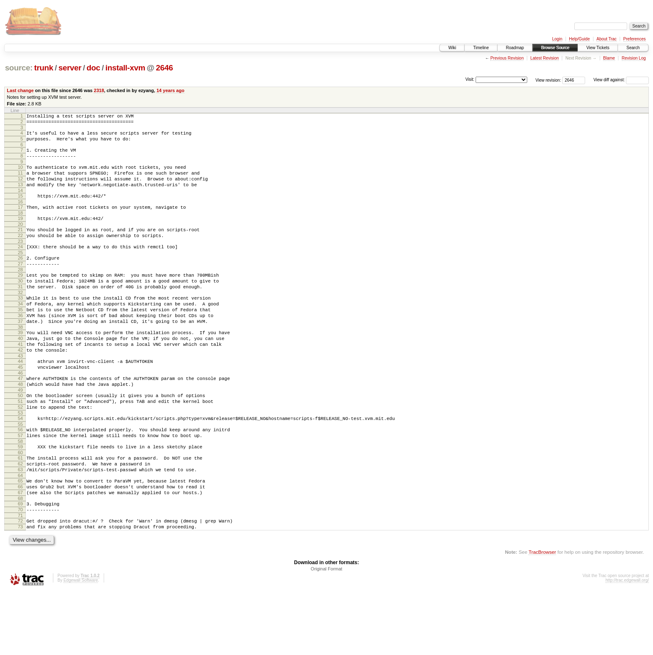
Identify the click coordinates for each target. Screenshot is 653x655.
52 (20, 452)
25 (20, 272)
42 (20, 386)
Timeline (481, 47)
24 (20, 265)
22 (20, 252)
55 (20, 471)
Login (557, 39)
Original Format (326, 632)
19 (20, 233)
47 (20, 418)
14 (20, 202)
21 (20, 245)
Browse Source (555, 47)
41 (20, 379)
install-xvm (125, 67)
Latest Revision (544, 58)
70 (20, 569)
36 (20, 345)
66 (20, 542)
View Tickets (597, 47)
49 (20, 432)
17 (20, 220)
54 (20, 464)
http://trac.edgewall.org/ (627, 644)
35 (20, 338)
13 (20, 195)
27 (20, 285)
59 (20, 496)
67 (20, 550)
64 (20, 530)
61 (20, 509)
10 (20, 174)
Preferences (634, 39)
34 (20, 331)
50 (20, 437)
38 (20, 359)
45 (20, 405)
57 (20, 484)
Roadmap (515, 47)
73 (20, 589)
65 (20, 535)
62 (20, 516)
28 (20, 292)
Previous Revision (506, 58)
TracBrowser (542, 615)
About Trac (606, 39)
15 (20, 208)
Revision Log (634, 58)
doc (93, 67)
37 (20, 352)
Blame (609, 58)
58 (20, 491)
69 (20, 562)
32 (20, 318)
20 (20, 240)
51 (20, 445)
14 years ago (170, 90)
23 (20, 260)
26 (20, 277)
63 (20, 523)
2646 (164, 67)
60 (20, 503)
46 (20, 412)
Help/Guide (579, 39)
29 (20, 297)
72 (20, 582)
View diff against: (621, 80)
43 (20, 393)
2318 (99, 90)
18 (20, 227)
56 (20, 477)
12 (20, 188)
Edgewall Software (80, 644)
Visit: (469, 79)
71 (20, 576)
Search (633, 47)
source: (18, 67)
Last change (20, 90)
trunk (43, 67)
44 (20, 398)
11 (20, 181)
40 (20, 372)
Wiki (452, 47)
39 (20, 365)
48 (20, 425)
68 (20, 557)
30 (20, 304)
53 (20, 459)
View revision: (548, 80)
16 (20, 215)
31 (20, 311)
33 (20, 324)
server (69, 67)
